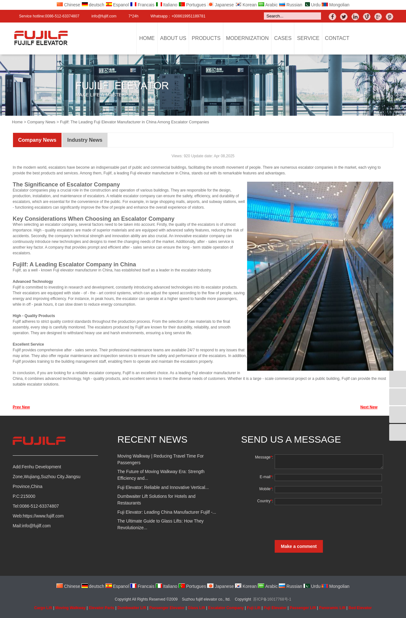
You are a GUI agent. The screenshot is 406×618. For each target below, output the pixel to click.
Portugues (192, 5)
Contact (337, 38)
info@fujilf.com (103, 16)
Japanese (220, 5)
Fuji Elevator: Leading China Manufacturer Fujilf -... (166, 512)
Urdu (312, 5)
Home (147, 38)
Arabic (268, 5)
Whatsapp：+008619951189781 (177, 16)
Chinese (68, 5)
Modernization (247, 38)
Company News (41, 122)
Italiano (166, 5)
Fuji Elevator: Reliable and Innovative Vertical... (163, 487)
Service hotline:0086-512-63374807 (49, 16)
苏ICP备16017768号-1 (272, 599)
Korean (246, 5)
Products (206, 38)
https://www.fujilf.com (43, 516)
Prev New (21, 407)
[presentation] (321, 522)
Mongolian (336, 5)
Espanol (117, 5)
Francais (142, 5)
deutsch (93, 5)
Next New (368, 407)
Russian (290, 5)
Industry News (84, 140)
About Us (173, 38)
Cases (282, 38)
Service (308, 38)
